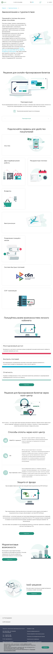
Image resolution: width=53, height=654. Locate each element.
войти (49, 2)
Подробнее (26, 384)
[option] (26, 95)
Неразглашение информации (33, 639)
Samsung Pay (12, 51)
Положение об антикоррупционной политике (36, 636)
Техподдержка (7, 618)
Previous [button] (5, 118)
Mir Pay (17, 50)
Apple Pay (22, 50)
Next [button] (47, 118)
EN (33, 2)
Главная (4, 8)
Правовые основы (30, 628)
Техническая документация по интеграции (28, 111)
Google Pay (5, 51)
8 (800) (18, 2)
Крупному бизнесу (13, 8)
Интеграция (6, 622)
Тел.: (7, 635)
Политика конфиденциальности (33, 631)
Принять (45, 647)
